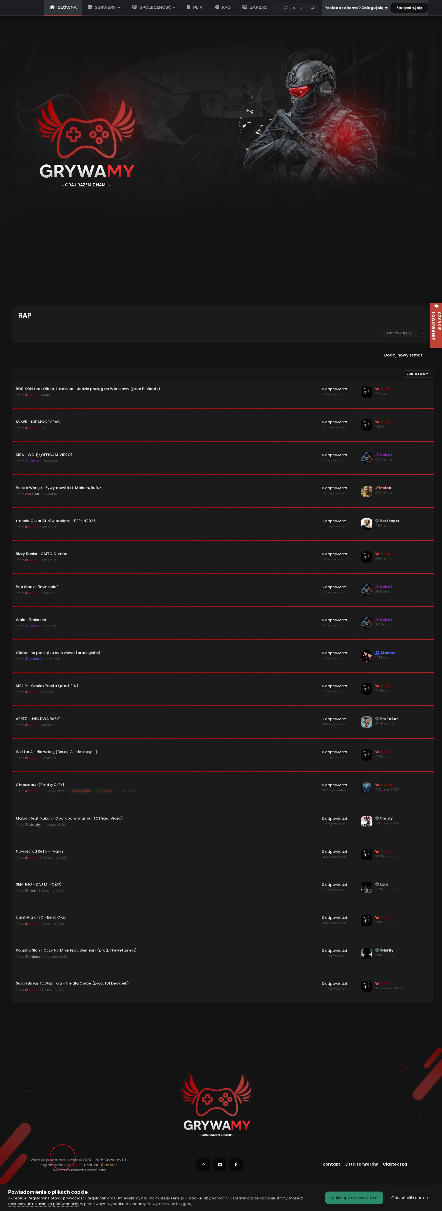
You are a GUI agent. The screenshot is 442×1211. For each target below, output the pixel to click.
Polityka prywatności (67, 1198)
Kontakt (331, 1164)
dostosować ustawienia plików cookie (43, 1203)
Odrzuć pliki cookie (409, 1198)
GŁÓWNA (63, 7)
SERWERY (104, 7)
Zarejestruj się (409, 7)
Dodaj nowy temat (403, 355)
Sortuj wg (417, 374)
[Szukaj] (276, 8)
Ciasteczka (395, 1164)
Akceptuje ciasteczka (354, 1198)
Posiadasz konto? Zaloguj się (356, 8)
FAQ (223, 7)
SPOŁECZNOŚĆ (154, 7)
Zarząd (254, 7)
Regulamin (37, 1198)
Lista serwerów (361, 1164)
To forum (294, 8)
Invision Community (88, 1170)
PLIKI (195, 7)
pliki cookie (191, 1198)
